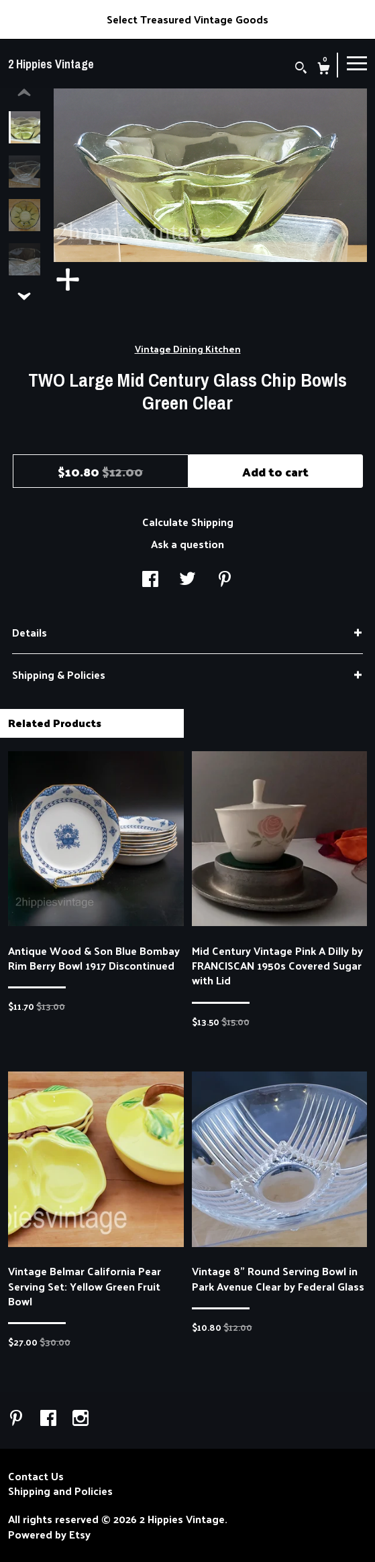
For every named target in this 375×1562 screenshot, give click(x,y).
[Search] (301, 68)
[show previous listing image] (24, 93)
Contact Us (36, 1476)
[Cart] (323, 69)
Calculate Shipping (187, 521)
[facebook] (49, 1419)
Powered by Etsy (49, 1534)
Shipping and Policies (60, 1491)
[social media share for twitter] (187, 580)
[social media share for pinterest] (225, 580)
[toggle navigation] (357, 62)
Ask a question (187, 544)
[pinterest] (17, 1419)
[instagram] (80, 1419)
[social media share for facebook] (150, 580)
